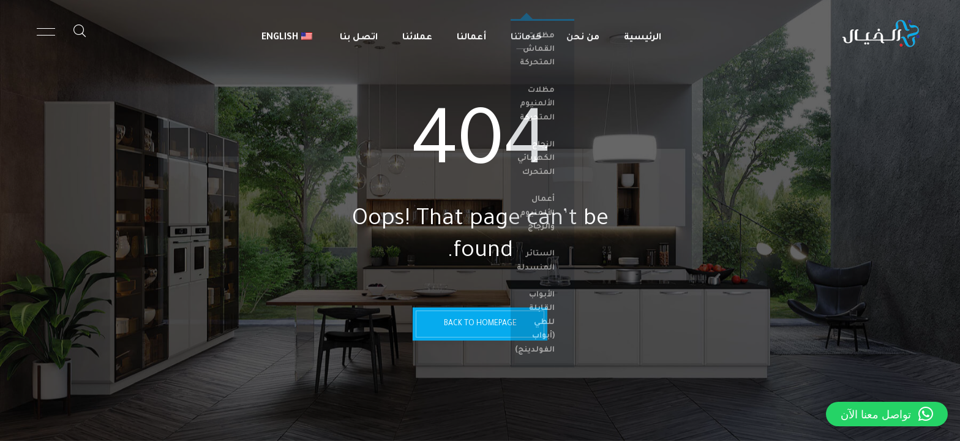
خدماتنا (526, 34)
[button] (887, 414)
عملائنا (417, 34)
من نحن (582, 34)
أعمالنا (471, 34)
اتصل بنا (359, 34)
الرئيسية (642, 34)
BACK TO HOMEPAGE (480, 324)
